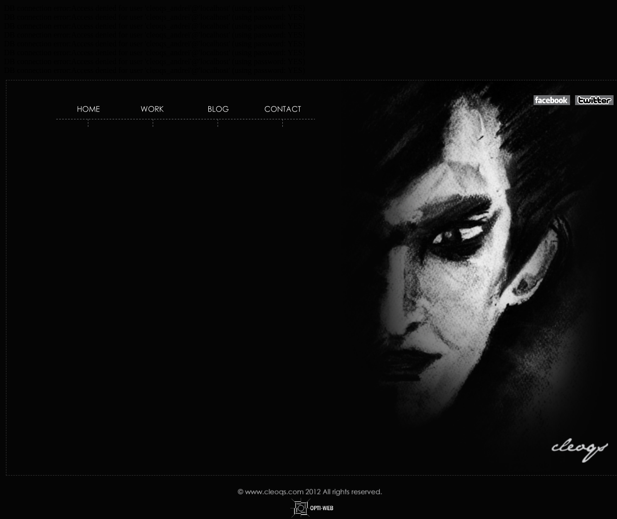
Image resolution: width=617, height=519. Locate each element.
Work (153, 109)
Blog (219, 109)
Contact (281, 109)
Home (89, 109)
